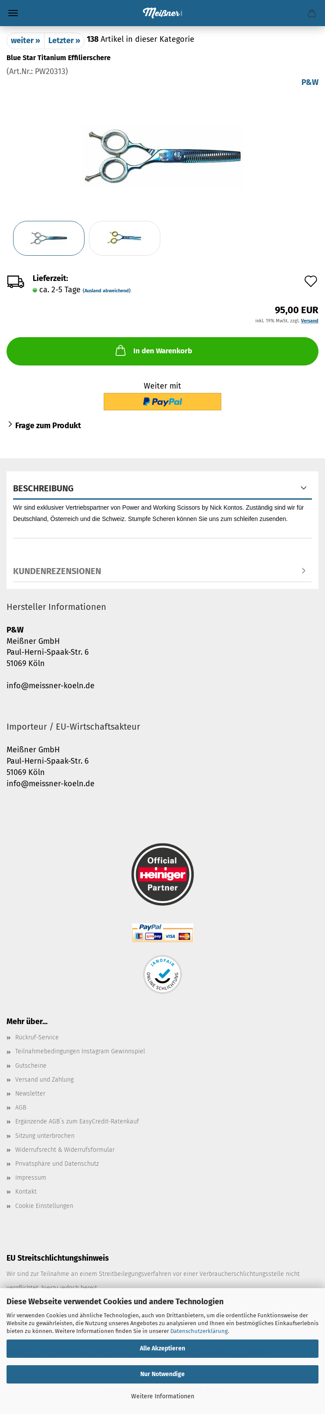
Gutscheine (31, 1065)
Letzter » (64, 40)
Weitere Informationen (162, 1396)
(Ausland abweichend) (107, 291)
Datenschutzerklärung (199, 1331)
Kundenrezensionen (57, 571)
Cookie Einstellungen (44, 1206)
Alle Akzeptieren (162, 1348)
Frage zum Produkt (48, 425)
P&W (309, 82)
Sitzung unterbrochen (44, 1136)
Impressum (30, 1177)
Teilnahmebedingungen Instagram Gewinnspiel (80, 1051)
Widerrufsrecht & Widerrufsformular (65, 1150)
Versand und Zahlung (44, 1079)
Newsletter (30, 1093)
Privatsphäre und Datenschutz (57, 1163)
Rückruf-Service (37, 1037)
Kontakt (26, 1191)
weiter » (25, 40)
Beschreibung (43, 488)
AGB (20, 1107)
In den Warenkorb (153, 350)
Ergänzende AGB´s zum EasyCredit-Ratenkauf (77, 1121)
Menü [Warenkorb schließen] (13, 13)
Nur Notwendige (162, 1374)
